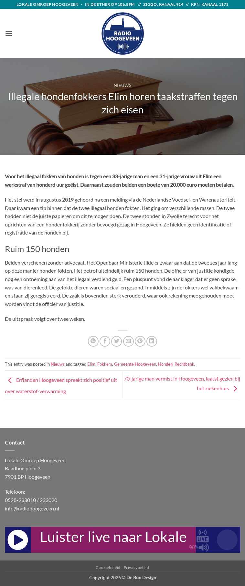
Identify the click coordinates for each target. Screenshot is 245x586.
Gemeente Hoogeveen (135, 364)
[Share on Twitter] (116, 341)
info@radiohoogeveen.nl (32, 508)
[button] (9, 33)
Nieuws (123, 85)
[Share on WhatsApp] (93, 341)
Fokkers (104, 364)
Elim (91, 364)
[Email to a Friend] (128, 341)
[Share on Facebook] (105, 341)
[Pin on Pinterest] (140, 341)
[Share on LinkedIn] (151, 341)
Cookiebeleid (108, 567)
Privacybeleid (136, 567)
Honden (165, 364)
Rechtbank (184, 364)
